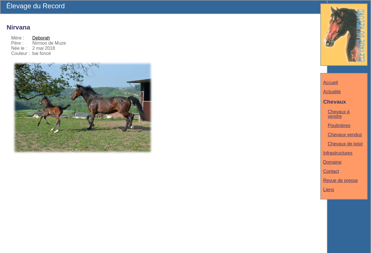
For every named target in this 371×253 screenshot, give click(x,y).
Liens (328, 189)
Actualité (332, 91)
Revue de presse (340, 180)
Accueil (330, 82)
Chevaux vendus (345, 134)
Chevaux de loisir (345, 143)
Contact (331, 171)
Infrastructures (337, 153)
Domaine (332, 162)
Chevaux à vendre (339, 114)
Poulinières (339, 125)
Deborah (41, 37)
